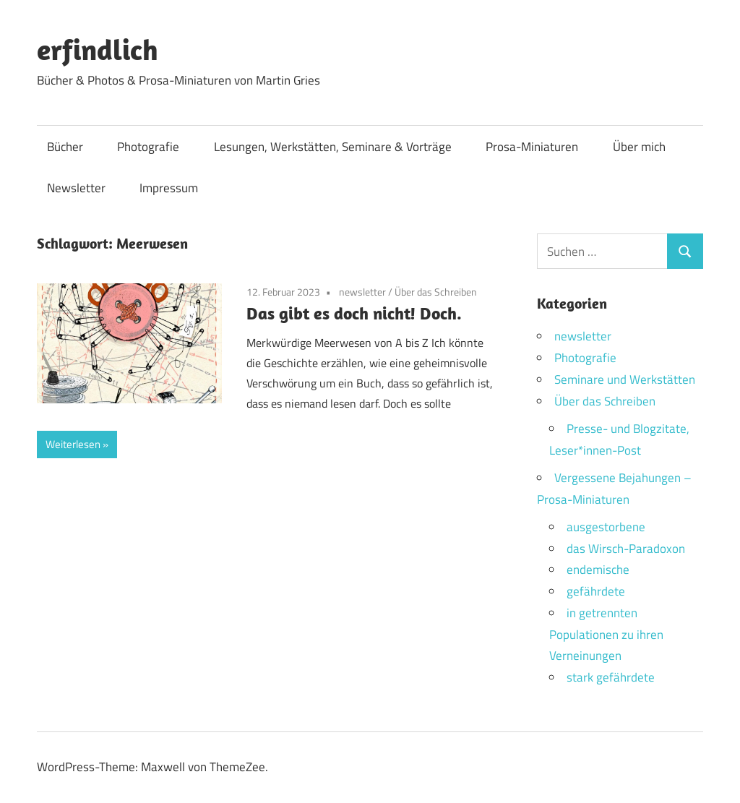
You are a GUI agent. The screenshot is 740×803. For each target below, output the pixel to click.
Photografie (148, 146)
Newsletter (76, 188)
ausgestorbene (606, 527)
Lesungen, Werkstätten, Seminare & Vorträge (333, 146)
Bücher (65, 146)
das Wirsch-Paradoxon (626, 548)
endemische (598, 569)
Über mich (639, 146)
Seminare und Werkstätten (624, 379)
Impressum (168, 188)
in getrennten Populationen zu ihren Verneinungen (606, 635)
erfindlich (97, 49)
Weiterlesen (73, 444)
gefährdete (596, 591)
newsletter (362, 291)
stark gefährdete (611, 677)
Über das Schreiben (436, 291)
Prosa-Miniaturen (532, 146)
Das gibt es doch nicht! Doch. (354, 313)
